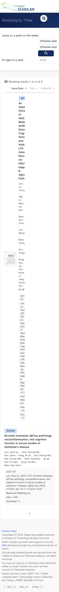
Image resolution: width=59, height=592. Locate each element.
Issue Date (17, 88)
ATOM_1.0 (37, 587)
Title (32, 88)
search (43, 18)
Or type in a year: (13, 60)
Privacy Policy (9, 531)
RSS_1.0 (11, 587)
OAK (4, 545)
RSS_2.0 (24, 587)
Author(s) (46, 88)
